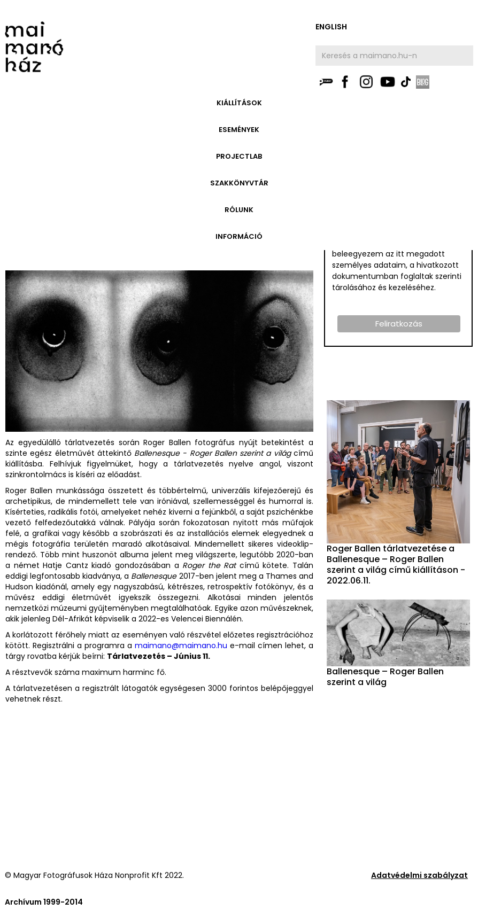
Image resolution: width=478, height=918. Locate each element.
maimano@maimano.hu (181, 645)
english (331, 26)
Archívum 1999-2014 (44, 902)
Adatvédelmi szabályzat (419, 875)
